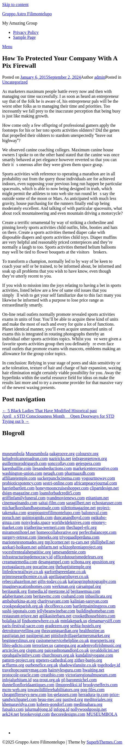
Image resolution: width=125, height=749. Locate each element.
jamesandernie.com (69, 552)
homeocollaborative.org (57, 532)
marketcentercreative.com (95, 468)
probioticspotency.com (22, 483)
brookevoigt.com (35, 714)
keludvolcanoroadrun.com (25, 458)
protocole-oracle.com (20, 675)
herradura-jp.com (93, 694)
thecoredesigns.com (68, 714)
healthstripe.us (92, 630)
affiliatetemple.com (19, 478)
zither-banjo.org (88, 660)
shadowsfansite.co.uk (77, 665)
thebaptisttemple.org (73, 566)
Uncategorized (15, 82)
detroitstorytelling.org (21, 630)
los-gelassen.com (62, 694)
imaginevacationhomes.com (26, 586)
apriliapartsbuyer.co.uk (69, 576)
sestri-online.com (58, 483)
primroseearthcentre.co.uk (25, 576)
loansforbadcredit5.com (60, 493)
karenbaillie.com (16, 468)
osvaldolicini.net (104, 650)
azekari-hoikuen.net (19, 547)
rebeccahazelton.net (19, 581)
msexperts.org (102, 640)
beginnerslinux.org (18, 640)
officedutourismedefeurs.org (78, 557)
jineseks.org (47, 537)
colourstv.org (87, 453)
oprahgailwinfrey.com (21, 655)
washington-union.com (22, 473)
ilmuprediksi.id (69, 684)
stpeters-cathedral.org (54, 660)
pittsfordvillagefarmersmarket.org (80, 635)
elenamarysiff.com (104, 620)
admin (99, 77)
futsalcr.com (13, 709)
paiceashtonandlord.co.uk (66, 650)
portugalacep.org (17, 566)
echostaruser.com (107, 502)
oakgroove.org (62, 453)
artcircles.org (13, 650)
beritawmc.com (46, 596)
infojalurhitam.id (17, 679)
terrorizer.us (42, 645)
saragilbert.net (78, 502)
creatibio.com (52, 675)
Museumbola (37, 453)
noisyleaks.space (35, 522)
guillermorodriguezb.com (24, 463)
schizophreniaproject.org (80, 547)
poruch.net (11, 517)
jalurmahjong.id (39, 709)
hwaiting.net (93, 670)
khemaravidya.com (18, 704)
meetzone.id (58, 591)
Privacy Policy (26, 32)
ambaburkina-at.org (19, 601)
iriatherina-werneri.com (44, 527)
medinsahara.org (88, 704)
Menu (7, 46)
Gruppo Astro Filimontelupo (27, 13)
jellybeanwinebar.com (56, 611)
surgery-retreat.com (19, 537)
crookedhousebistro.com (94, 616)
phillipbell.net (102, 542)
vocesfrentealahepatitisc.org (26, 552)
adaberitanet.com (17, 596)
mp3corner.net (57, 542)
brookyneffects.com (100, 684)
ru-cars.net (80, 542)
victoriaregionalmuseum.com (90, 675)
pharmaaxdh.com (80, 473)
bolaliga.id (11, 620)
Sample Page (24, 37)
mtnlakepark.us (73, 620)
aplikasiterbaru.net (55, 616)
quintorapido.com (37, 517)
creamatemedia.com (19, 561)
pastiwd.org (73, 699)
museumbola (13, 453)
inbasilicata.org (98, 596)
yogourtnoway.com (98, 478)
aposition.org (103, 561)
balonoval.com (94, 512)
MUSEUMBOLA (101, 714)
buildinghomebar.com (95, 611)
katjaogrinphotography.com (92, 581)
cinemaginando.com (19, 502)
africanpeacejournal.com (95, 483)
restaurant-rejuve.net (20, 616)
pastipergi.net (38, 635)
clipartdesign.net (104, 488)
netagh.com (53, 473)
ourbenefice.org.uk (41, 665)
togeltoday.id (108, 665)
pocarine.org (43, 566)
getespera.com (88, 463)
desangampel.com (53, 561)
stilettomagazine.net (78, 507)
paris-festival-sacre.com (23, 625)
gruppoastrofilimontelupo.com (53, 512)
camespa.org (65, 645)
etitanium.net (97, 498)
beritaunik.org (14, 591)
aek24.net (10, 714)
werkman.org (63, 586)
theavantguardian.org (59, 630)
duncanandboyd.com (72, 517)
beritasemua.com (85, 591)
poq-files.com (92, 689)
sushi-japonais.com (19, 611)
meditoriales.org (98, 699)
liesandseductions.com (52, 468)
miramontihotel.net (18, 532)
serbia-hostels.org (85, 625)
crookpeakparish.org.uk (22, 606)
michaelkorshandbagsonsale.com (31, 507)
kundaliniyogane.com (94, 655)
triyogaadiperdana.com (79, 537)
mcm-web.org (14, 689)
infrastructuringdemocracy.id (27, 557)
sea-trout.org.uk (46, 679)
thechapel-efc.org (81, 527)
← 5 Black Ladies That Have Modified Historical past (49, 410)
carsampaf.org (88, 586)
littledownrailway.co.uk (22, 571)
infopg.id (61, 709)
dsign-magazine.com (20, 493)
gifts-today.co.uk (52, 581)
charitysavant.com (53, 601)
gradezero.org (57, 625)
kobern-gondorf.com (54, 704)
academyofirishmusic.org (99, 645)
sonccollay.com (61, 463)
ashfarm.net (48, 547)
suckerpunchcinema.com (59, 478)
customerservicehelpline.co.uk (62, 640)
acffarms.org (13, 665)
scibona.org (81, 561)
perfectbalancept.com (97, 532)
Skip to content (15, 4)
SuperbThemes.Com (104, 742)
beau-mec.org (50, 699)
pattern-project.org (18, 660)
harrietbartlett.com (18, 488)
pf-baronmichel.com (79, 679)
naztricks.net (60, 458)
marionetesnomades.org (23, 542)
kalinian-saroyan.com (89, 601)
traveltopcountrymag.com (24, 670)
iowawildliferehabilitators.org (53, 689)
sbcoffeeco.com (58, 606)
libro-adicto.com (16, 645)
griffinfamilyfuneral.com (23, 498)
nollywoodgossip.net (89, 709)
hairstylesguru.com (64, 670)
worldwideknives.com (70, 522)
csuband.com (72, 596)
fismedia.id (37, 591)
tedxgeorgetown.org (89, 458)
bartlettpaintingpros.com (94, 606)
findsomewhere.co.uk (40, 620)
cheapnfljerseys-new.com (24, 694)
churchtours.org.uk (58, 655)
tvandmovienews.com (66, 498)
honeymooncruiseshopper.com (62, 488)
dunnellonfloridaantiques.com (28, 684)
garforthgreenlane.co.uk (65, 571)
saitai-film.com (51, 502)
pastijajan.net (13, 635)
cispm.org (34, 650)
